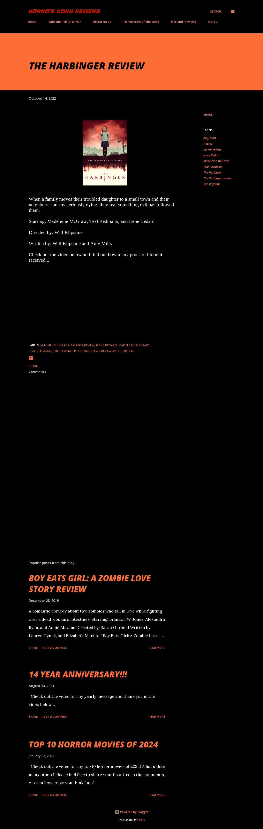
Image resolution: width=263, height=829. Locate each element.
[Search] (215, 11)
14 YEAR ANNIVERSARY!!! (78, 674)
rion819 (141, 820)
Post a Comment (55, 648)
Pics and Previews (183, 22)
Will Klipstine (211, 184)
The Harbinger (212, 172)
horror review (212, 149)
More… (213, 22)
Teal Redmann (212, 167)
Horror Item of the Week (141, 22)
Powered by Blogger (131, 812)
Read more (157, 648)
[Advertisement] (98, 509)
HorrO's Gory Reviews (64, 11)
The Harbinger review (217, 178)
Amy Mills (209, 138)
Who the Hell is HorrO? (64, 22)
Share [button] (207, 114)
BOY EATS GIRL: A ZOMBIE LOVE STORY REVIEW (90, 583)
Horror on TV (102, 22)
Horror (207, 144)
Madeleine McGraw (216, 161)
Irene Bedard (211, 155)
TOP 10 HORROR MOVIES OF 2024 (93, 744)
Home (32, 22)
